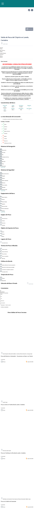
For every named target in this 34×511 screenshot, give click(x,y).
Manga (13, 105)
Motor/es (12, 108)
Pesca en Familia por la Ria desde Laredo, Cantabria (13, 453)
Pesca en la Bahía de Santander (8, 501)
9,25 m (5, 110)
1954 (21, 109)
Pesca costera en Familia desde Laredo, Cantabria (13, 404)
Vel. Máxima (21, 105)
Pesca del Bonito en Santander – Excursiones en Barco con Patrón (17, 356)
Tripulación (29, 105)
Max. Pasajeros (29, 108)
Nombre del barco (5, 106)
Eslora (5, 109)
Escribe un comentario (4, 307)
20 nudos (21, 106)
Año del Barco (21, 108)
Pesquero (4, 107)
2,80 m (13, 106)
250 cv (13, 109)
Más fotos (29, 29)
